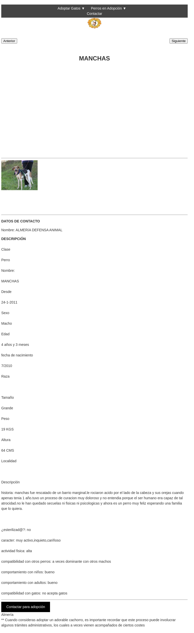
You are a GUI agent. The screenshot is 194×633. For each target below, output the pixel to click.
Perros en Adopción (106, 8)
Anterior (9, 41)
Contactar (94, 14)
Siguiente (179, 41)
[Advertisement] (94, 108)
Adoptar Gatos (69, 8)
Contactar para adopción (25, 607)
